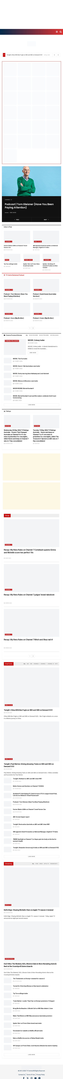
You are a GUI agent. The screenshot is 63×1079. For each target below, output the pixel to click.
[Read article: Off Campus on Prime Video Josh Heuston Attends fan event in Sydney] (8, 1047)
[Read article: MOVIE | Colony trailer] (15, 347)
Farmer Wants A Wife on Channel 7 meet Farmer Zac (29, 809)
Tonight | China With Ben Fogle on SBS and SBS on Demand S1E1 (24, 55)
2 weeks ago (8, 603)
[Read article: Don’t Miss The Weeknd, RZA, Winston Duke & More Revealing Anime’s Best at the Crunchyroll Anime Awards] (31, 941)
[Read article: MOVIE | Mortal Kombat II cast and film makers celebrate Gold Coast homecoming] (8, 398)
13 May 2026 (17, 376)
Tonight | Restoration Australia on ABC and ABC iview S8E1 (31, 824)
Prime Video (28, 260)
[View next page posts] (33, 328)
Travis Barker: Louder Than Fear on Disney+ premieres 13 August (33, 1001)
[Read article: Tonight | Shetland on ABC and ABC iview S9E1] (8, 780)
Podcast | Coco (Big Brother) (14, 318)
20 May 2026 (32, 343)
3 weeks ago (47, 270)
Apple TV (46, 863)
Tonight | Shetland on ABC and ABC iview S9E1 (27, 778)
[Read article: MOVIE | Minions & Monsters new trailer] (8, 383)
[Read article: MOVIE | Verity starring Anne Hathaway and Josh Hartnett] (8, 375)
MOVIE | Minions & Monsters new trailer (25, 381)
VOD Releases (54, 335)
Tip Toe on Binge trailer (10, 264)
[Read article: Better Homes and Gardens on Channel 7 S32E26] (8, 788)
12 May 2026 (17, 391)
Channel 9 (47, 260)
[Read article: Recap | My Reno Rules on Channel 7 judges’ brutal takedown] (31, 578)
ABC (28, 663)
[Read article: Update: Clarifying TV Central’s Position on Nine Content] (51, 258)
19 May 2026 (17, 361)
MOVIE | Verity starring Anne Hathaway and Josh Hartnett (31, 373)
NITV (56, 663)
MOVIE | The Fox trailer (20, 358)
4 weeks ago (8, 648)
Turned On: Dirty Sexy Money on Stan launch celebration (30, 986)
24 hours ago (8, 249)
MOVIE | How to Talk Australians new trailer (26, 366)
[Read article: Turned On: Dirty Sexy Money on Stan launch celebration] (8, 988)
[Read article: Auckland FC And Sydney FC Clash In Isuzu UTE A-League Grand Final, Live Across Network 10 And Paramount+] (8, 795)
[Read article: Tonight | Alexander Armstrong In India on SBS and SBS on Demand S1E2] (8, 849)
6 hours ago (8, 712)
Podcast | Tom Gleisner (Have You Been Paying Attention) (29, 206)
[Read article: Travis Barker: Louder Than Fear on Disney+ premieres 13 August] (8, 1003)
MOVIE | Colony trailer (36, 340)
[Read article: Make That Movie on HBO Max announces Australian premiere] (8, 1018)
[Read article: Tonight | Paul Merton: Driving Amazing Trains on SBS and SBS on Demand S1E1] (31, 741)
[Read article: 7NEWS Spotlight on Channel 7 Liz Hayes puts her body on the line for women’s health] (8, 841)
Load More (31, 404)
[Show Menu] (57, 32)
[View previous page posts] (29, 328)
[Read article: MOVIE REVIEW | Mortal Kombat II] (8, 390)
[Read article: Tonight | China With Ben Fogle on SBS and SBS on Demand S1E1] (31, 687)
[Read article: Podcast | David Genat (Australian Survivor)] (46, 285)
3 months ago (37, 299)
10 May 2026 (17, 383)
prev (16, 219)
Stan (36, 863)
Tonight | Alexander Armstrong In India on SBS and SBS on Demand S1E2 (36, 847)
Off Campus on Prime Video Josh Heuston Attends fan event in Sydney (35, 1045)
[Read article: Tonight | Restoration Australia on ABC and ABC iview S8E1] (8, 826)
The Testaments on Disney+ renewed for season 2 (29, 978)
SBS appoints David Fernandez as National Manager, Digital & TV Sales (35, 832)
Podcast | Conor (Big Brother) (43, 318)
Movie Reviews (33, 335)
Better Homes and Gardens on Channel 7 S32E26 (28, 786)
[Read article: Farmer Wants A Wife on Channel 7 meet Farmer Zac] (17, 237)
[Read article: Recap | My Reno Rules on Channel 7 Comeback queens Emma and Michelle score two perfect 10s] (31, 533)
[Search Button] (61, 32)
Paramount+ (54, 863)
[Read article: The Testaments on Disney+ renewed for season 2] (8, 980)
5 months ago (8, 320)
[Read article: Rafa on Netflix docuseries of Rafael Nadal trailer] (8, 1040)
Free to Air (37, 241)
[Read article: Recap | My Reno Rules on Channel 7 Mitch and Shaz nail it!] (31, 623)
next (46, 219)
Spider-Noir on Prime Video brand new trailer (27, 1023)
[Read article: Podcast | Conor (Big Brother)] (46, 309)
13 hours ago (8, 912)
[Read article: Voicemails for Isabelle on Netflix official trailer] (8, 1032)
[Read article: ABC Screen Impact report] (8, 819)
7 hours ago (17, 781)
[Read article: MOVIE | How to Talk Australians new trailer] (8, 368)
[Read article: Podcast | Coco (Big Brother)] (17, 309)
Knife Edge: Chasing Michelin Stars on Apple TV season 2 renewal (28, 910)
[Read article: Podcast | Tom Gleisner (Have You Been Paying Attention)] (17, 285)
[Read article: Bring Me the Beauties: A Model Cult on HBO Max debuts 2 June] (8, 1010)
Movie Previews (44, 335)
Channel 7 (8, 241)
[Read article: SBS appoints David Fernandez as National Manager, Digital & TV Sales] (46, 237)
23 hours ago (8, 969)
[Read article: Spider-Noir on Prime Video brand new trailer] (31, 258)
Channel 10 (8, 199)
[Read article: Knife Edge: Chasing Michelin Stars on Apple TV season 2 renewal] (31, 887)
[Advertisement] (31, 14)
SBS (31, 663)
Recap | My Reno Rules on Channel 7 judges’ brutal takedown (29, 595)
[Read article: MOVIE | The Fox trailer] (8, 360)
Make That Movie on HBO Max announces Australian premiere (32, 1016)
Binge (7, 260)
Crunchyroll (9, 958)
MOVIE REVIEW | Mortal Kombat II (23, 388)
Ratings (7, 426)
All (27, 335)
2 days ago (26, 268)
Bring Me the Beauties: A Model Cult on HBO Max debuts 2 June (33, 1008)
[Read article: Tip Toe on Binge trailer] (12, 258)
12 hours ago (8, 443)
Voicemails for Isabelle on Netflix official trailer (28, 1031)
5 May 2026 (17, 400)
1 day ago (36, 249)
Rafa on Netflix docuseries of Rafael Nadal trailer (28, 1038)
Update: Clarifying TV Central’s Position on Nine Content (50, 265)
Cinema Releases (12, 341)
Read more (13, 212)
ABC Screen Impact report (21, 817)
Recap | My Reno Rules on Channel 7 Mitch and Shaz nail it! (28, 639)
